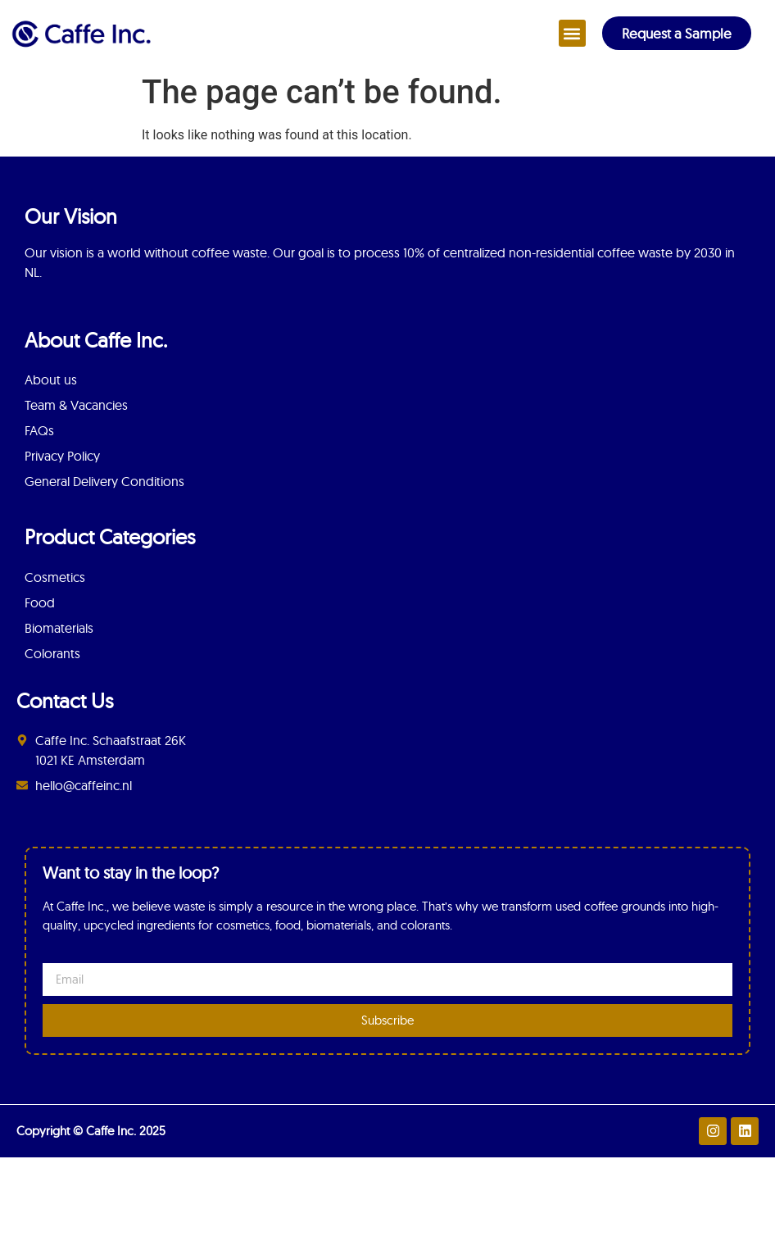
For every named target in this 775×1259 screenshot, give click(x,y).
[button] (572, 33)
